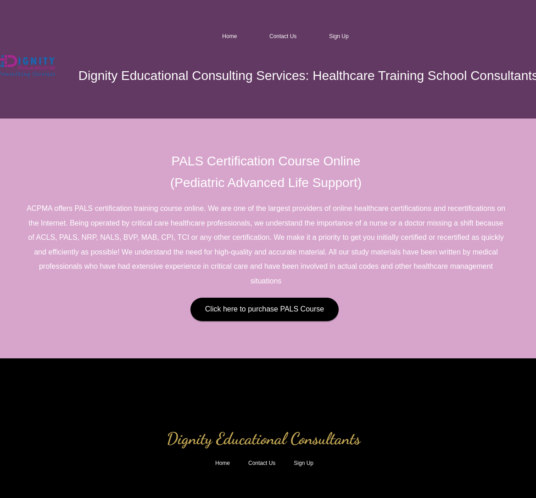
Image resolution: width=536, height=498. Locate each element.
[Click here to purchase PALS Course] (264, 309)
